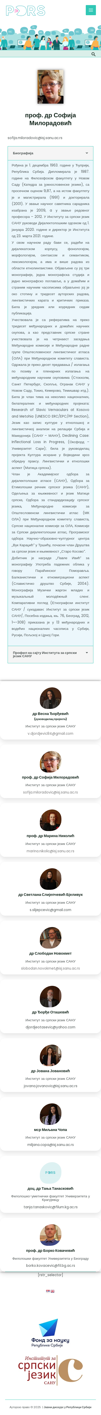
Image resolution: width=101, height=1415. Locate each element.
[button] (50, 153)
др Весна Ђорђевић (50, 713)
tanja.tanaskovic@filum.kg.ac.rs (51, 1207)
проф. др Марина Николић (50, 835)
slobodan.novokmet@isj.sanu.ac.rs (50, 968)
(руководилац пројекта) (50, 719)
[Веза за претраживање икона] (93, 53)
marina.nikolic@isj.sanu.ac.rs (50, 851)
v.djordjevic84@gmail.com (50, 733)
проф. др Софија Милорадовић (50, 777)
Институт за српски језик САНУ (50, 726)
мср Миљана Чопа (50, 1129)
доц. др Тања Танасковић (51, 1188)
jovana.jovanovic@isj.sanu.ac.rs (50, 1086)
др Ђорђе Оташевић (50, 1012)
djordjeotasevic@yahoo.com (50, 1027)
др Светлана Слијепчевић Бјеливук (50, 894)
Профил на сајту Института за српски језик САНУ (45, 654)
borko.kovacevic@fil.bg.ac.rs (50, 1265)
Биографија (23, 153)
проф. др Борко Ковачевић (50, 1250)
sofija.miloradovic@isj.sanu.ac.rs (35, 138)
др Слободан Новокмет (50, 953)
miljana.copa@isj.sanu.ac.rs (50, 1144)
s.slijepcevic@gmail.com (50, 910)
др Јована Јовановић (50, 1070)
